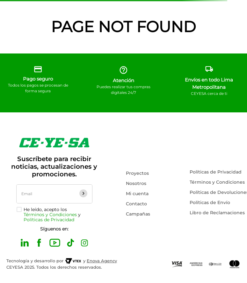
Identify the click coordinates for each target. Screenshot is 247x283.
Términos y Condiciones (50, 214)
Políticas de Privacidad (49, 220)
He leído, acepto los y (52, 214)
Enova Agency (102, 260)
